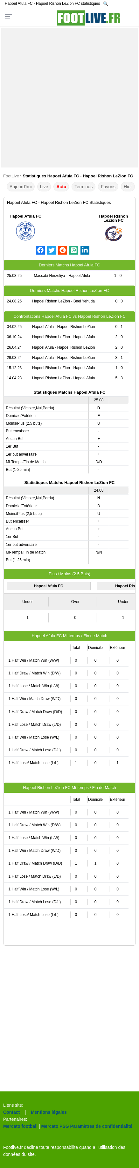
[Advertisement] (69, 97)
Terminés (83, 186)
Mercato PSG (55, 1126)
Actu (61, 186)
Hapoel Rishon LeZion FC (113, 218)
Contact (11, 1112)
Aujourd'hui (21, 186)
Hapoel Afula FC (25, 216)
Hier (128, 186)
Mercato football (20, 1126)
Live (44, 186)
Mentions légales (49, 1112)
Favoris (108, 186)
